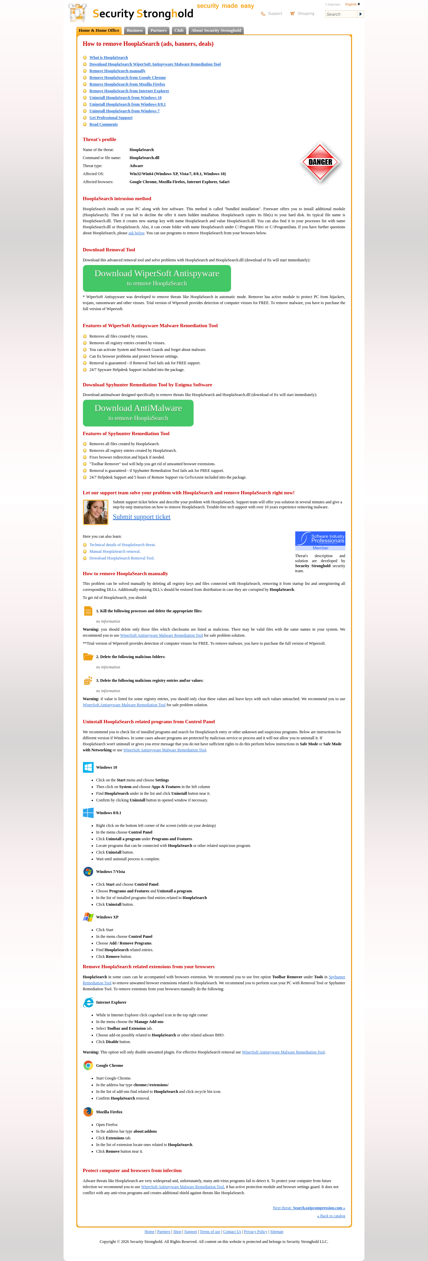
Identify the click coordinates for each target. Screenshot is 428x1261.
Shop (177, 1231)
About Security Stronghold (216, 30)
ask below (136, 233)
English (352, 4)
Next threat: (309, 1208)
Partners (158, 30)
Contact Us (232, 1231)
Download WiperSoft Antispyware (157, 278)
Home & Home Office (99, 30)
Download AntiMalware (138, 413)
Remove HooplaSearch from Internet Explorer (130, 91)
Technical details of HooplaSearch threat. (123, 544)
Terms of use (210, 1231)
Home (149, 1231)
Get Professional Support (111, 117)
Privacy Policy (256, 1231)
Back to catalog (331, 1216)
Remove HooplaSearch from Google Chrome (128, 77)
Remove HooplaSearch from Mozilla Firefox (128, 84)
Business (135, 30)
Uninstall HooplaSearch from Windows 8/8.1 (128, 104)
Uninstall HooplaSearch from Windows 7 (125, 111)
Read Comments (104, 124)
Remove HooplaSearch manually (118, 71)
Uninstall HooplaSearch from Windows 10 (126, 97)
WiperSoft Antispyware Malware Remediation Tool (161, 635)
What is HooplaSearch (109, 57)
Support (190, 1231)
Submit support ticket (142, 516)
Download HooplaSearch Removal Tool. (122, 558)
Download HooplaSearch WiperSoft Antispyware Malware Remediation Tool (155, 64)
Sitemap (276, 1231)
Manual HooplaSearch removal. (115, 551)
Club (179, 30)
